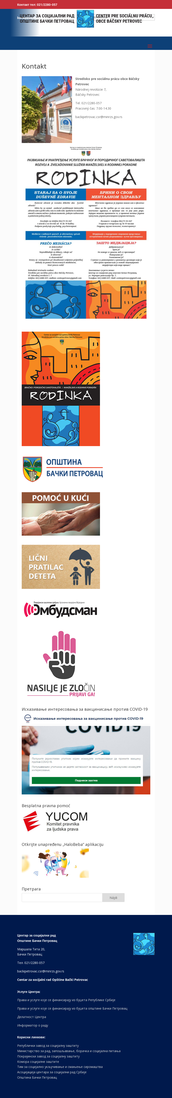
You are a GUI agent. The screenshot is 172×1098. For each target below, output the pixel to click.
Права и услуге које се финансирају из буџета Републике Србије (66, 1000)
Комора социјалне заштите (38, 1061)
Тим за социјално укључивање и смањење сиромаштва (60, 1067)
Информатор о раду (32, 1025)
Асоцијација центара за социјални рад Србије (52, 1072)
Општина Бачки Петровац (37, 1077)
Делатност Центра (31, 1017)
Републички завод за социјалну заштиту (48, 1045)
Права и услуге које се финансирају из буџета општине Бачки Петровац (72, 1008)
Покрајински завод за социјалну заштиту (48, 1056)
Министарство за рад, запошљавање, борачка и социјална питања (69, 1051)
